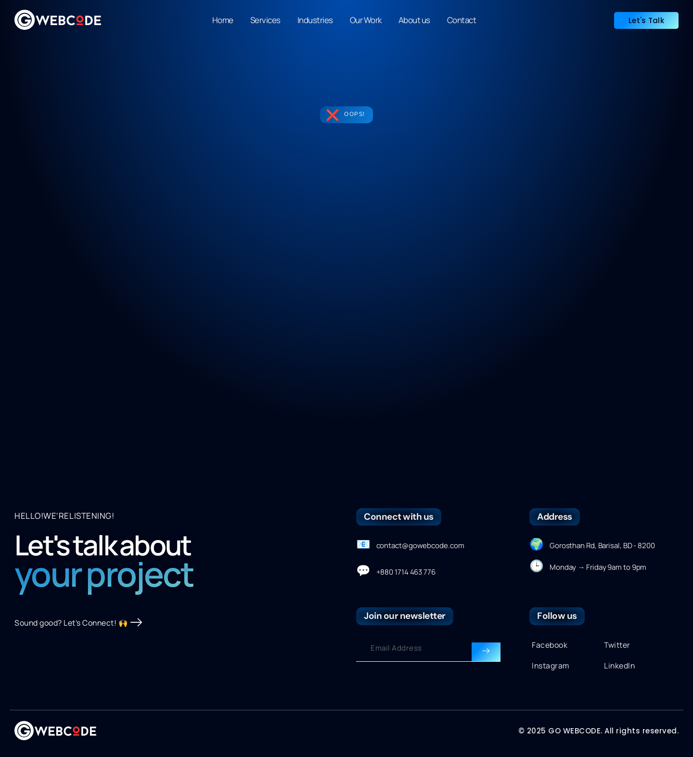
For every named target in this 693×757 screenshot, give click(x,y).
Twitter (618, 645)
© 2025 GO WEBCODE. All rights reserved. (598, 733)
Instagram (552, 667)
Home (222, 20)
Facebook (551, 645)
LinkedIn (620, 667)
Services (265, 20)
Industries (315, 20)
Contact (461, 20)
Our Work (366, 20)
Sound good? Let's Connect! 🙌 (83, 639)
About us (414, 20)
